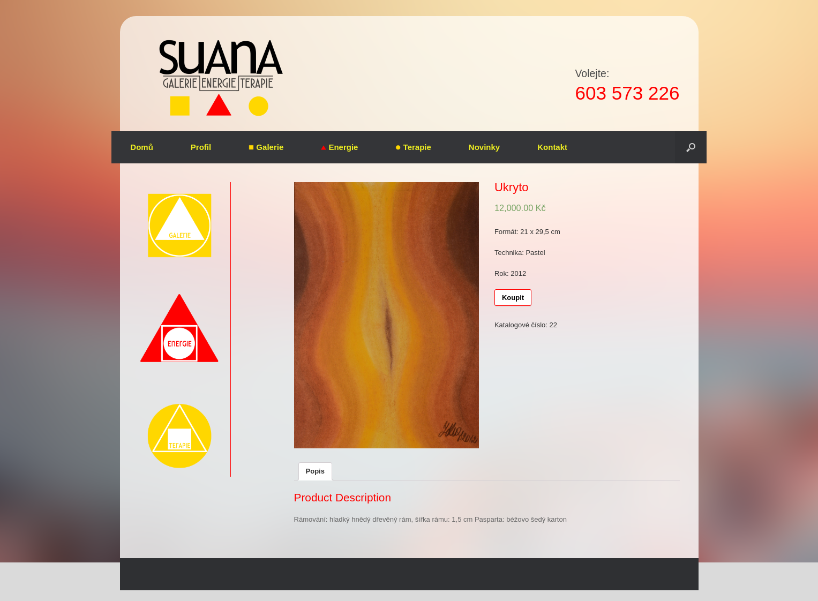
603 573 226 (627, 92)
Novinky (484, 147)
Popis (315, 471)
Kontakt (552, 147)
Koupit (513, 298)
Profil (201, 147)
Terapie (413, 147)
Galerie (266, 147)
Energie (339, 147)
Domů (141, 147)
